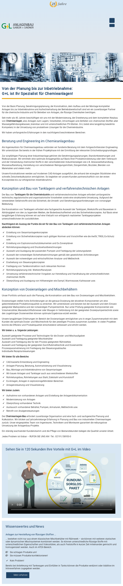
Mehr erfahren (21, 575)
